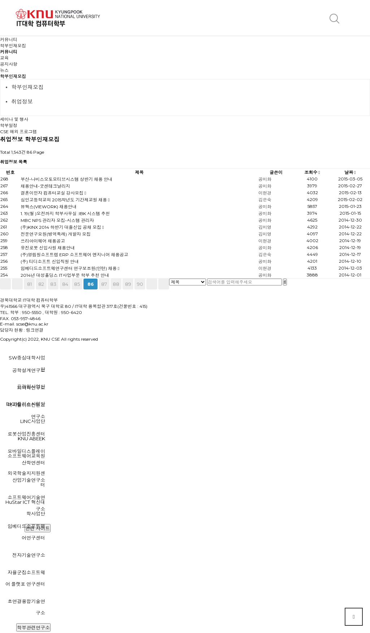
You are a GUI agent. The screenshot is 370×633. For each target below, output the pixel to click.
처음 (5, 284)
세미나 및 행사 (14, 119)
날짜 (350, 172)
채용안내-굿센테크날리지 (45, 186)
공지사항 (8, 64)
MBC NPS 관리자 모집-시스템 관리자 (57, 220)
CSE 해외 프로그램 (18, 131)
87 (104, 284)
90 (140, 284)
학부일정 (8, 125)
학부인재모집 (13, 76)
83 (53, 284)
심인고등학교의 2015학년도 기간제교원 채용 (64, 199)
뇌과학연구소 (31, 387)
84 (65, 284)
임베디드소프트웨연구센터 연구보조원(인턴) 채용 (69, 268)
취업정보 (22, 101)
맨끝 (163, 284)
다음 (151, 284)
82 (41, 284)
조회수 (312, 172)
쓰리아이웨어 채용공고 (43, 241)
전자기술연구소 (28, 555)
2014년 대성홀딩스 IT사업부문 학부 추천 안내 (65, 275)
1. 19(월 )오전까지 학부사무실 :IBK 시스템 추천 (65, 213)
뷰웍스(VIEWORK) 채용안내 (49, 206)
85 (77, 284)
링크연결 (34, 330)
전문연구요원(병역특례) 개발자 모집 (56, 234)
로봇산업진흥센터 (26, 434)
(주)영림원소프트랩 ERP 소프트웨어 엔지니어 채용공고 (74, 254)
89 (128, 284)
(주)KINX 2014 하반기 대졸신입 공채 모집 (61, 227)
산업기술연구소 (28, 480)
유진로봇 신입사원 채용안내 (48, 247)
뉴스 (4, 70)
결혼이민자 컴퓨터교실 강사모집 (53, 193)
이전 (17, 284)
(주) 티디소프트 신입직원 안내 (50, 261)
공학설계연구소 (28, 370)
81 (29, 284)
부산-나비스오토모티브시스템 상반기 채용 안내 (66, 179)
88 (116, 284)
